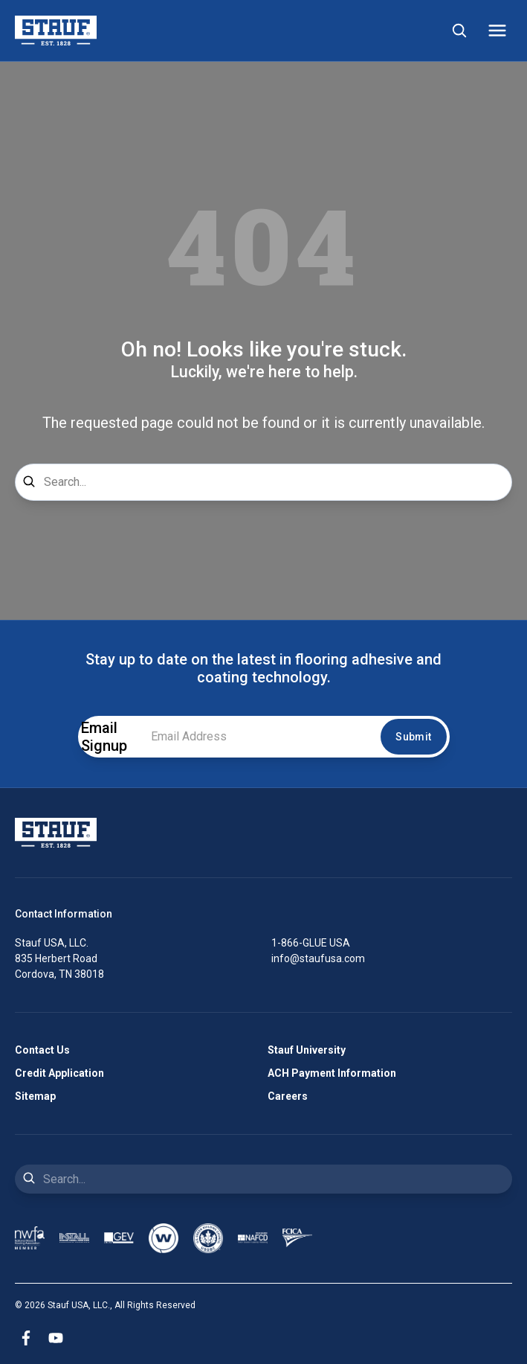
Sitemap (35, 1096)
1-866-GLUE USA (310, 943)
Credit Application (59, 1073)
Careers (288, 1096)
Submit (413, 737)
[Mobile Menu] (497, 30)
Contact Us (42, 1050)
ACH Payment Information (332, 1073)
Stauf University (307, 1050)
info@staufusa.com (318, 958)
